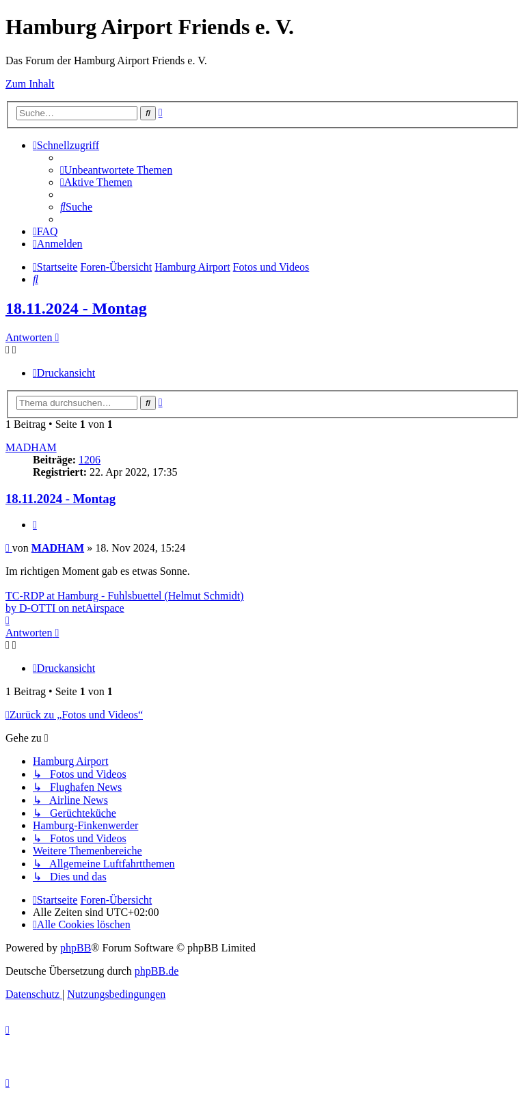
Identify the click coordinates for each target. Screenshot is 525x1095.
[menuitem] (116, 170)
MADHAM (31, 447)
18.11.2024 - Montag (76, 308)
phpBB (75, 948)
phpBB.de (156, 971)
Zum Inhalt (30, 84)
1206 (89, 459)
